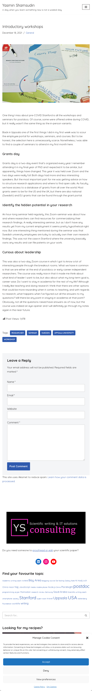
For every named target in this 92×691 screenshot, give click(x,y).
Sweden (46, 333)
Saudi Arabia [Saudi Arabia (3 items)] (60, 593)
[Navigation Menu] (86, 7)
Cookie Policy (39, 686)
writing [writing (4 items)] (24, 604)
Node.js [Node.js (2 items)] (51, 588)
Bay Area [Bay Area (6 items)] (34, 581)
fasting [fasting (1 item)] (61, 582)
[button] (87, 637)
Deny (46, 670)
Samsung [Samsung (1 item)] (49, 593)
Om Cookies (52, 686)
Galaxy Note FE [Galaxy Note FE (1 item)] (71, 582)
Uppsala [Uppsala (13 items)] (60, 599)
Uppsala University (64, 333)
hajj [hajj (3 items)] (17, 588)
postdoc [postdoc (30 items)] (81, 587)
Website (12, 410)
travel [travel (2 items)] (50, 599)
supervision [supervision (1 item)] (41, 600)
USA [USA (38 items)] (72, 599)
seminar (32, 333)
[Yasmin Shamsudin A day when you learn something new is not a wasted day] (32, 7)
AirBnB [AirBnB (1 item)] (25, 582)
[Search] (42, 616)
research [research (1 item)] (34, 593)
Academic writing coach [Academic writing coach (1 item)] (11, 582)
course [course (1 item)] (52, 582)
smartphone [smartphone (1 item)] (7, 600)
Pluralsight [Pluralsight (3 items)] (67, 588)
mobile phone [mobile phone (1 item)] (41, 588)
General (30, 32)
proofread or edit (43, 551)
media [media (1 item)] (33, 588)
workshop (9, 340)
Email (11, 396)
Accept (46, 661)
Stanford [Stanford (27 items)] (27, 599)
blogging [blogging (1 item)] (45, 582)
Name (11, 382)
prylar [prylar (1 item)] (17, 593)
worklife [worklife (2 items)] (16, 605)
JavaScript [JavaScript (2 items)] (24, 588)
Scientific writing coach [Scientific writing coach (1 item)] (77, 593)
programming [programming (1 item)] (8, 593)
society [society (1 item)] (16, 600)
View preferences (46, 679)
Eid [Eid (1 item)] (57, 582)
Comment (13, 423)
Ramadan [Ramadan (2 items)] (25, 593)
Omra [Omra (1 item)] (58, 588)
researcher (18, 333)
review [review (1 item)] (41, 593)
